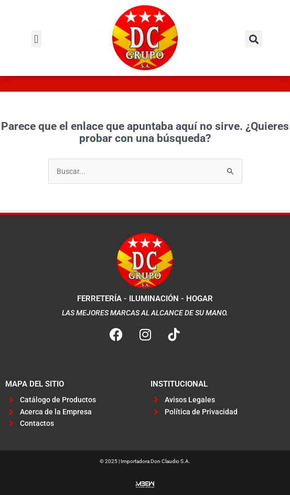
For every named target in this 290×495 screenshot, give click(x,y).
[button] (36, 39)
